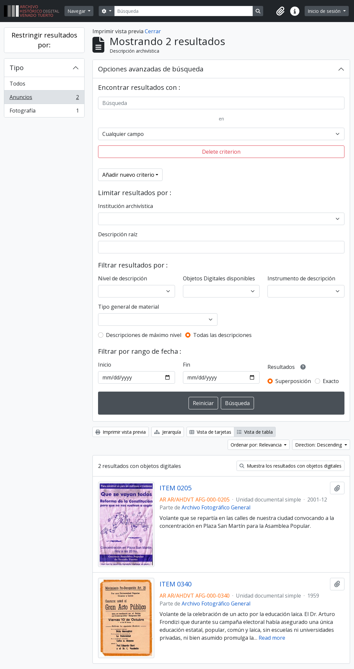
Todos (17, 83)
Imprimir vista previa (120, 432)
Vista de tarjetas (210, 432)
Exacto (331, 381)
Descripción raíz (118, 234)
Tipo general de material (128, 306)
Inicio (104, 364)
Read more (272, 637)
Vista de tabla (255, 432)
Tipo (17, 67)
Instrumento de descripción (301, 278)
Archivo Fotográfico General (216, 507)
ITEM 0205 (175, 488)
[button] (280, 11)
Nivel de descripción (122, 278)
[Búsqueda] (183, 11)
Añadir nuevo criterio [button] (128, 174)
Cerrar (153, 31)
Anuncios (44, 98)
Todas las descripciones (222, 335)
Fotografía (44, 112)
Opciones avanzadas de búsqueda (150, 68)
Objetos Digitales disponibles (219, 278)
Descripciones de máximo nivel (143, 335)
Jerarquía (167, 432)
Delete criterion (221, 151)
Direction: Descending (319, 445)
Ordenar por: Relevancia (257, 445)
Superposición (293, 381)
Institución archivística (125, 206)
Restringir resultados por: (44, 40)
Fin (186, 364)
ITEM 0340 (175, 584)
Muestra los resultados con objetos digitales (290, 466)
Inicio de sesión (325, 11)
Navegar (77, 11)
